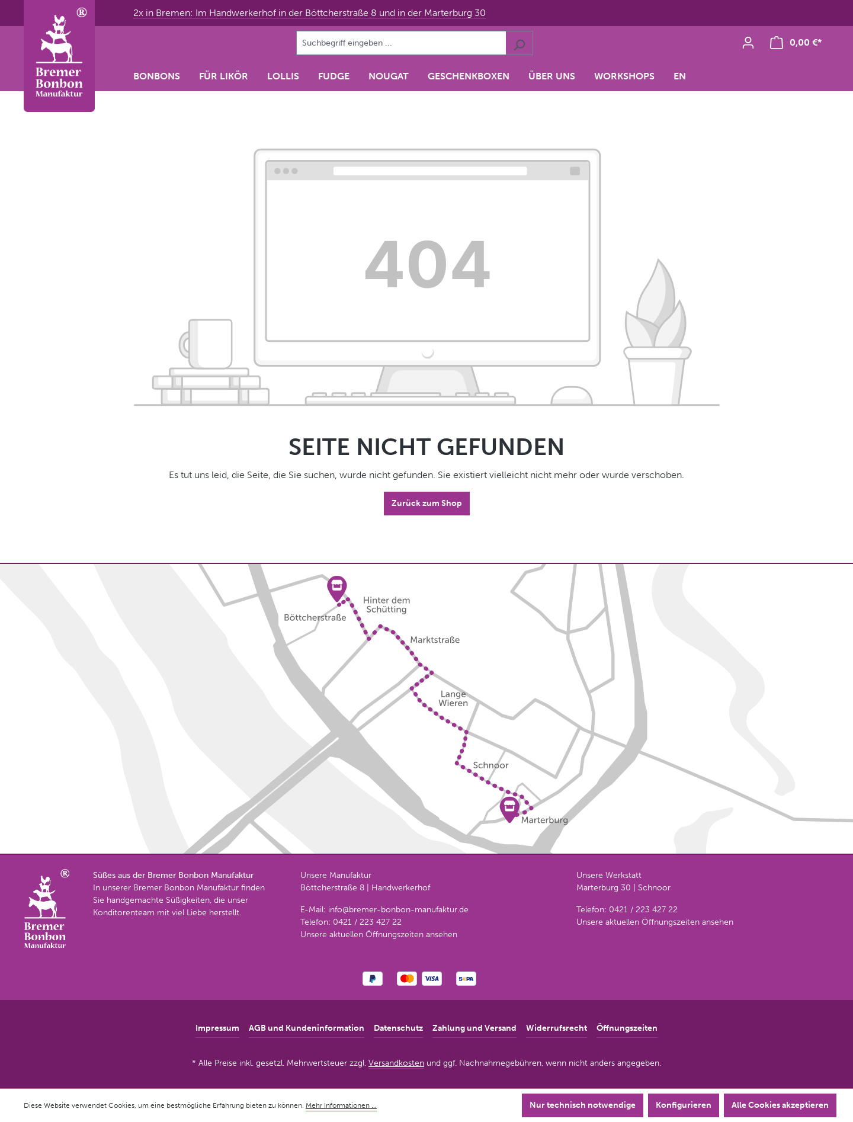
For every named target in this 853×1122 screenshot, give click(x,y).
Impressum (217, 1028)
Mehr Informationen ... (341, 1105)
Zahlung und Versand (474, 1028)
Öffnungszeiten (627, 1028)
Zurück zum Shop (427, 503)
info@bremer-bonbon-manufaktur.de (398, 910)
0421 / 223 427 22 (367, 922)
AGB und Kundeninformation (306, 1028)
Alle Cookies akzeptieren (780, 1105)
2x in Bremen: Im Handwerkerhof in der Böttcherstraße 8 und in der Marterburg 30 (309, 12)
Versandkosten (396, 1063)
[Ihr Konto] (748, 43)
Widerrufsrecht (556, 1028)
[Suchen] (519, 43)
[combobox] (401, 43)
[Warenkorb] (795, 43)
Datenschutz (398, 1028)
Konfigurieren (683, 1105)
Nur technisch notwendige (583, 1105)
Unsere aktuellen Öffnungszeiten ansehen (378, 934)
